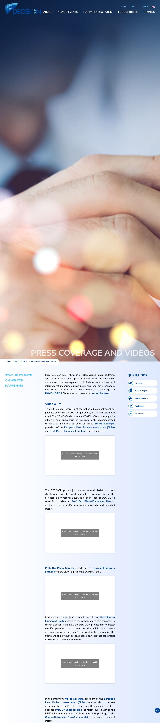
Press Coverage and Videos (43, 362)
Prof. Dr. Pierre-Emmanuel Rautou (93, 501)
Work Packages (141, 391)
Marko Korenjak (74, 698)
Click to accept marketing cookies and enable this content (80, 455)
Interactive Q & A (141, 398)
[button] (48, 12)
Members (138, 383)
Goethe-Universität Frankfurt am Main (67, 717)
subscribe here (100, 393)
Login (132, 7)
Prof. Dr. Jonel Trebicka (68, 709)
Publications (139, 406)
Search (144, 7)
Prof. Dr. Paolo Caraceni (60, 568)
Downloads (139, 414)
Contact (123, 7)
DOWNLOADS (53, 393)
